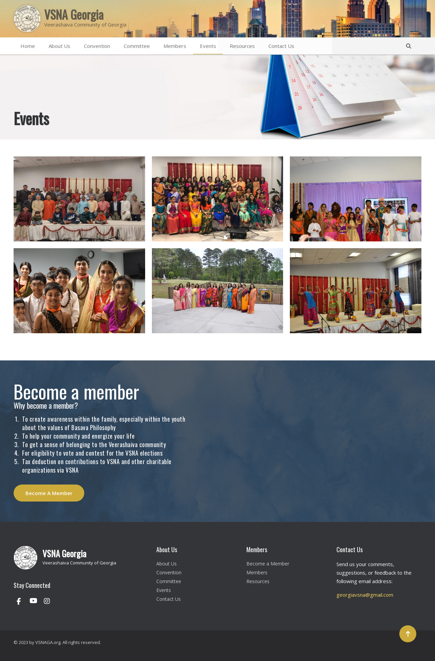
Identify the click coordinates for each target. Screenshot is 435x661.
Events (208, 46)
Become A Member (48, 493)
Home (27, 46)
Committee (137, 46)
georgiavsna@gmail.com (364, 594)
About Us (59, 46)
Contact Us (281, 46)
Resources (242, 46)
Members (174, 46)
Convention (97, 46)
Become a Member (267, 563)
